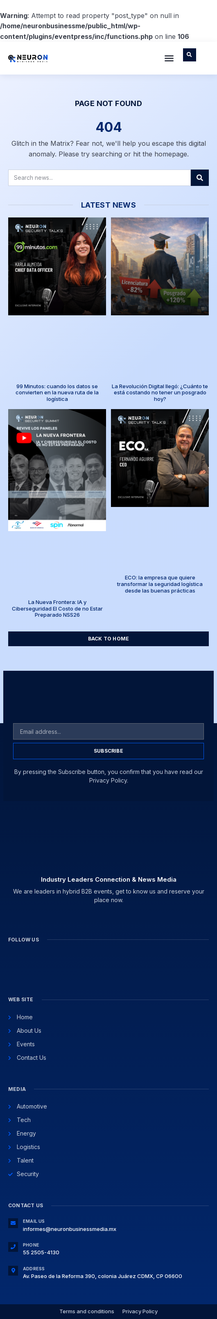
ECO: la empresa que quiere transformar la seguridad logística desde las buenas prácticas (160, 583)
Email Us (34, 1221)
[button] (169, 58)
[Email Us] (13, 1223)
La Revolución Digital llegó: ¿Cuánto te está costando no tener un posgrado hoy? (160, 392)
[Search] (200, 178)
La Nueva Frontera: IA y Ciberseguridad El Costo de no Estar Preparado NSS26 (57, 608)
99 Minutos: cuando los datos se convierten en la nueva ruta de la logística (57, 392)
